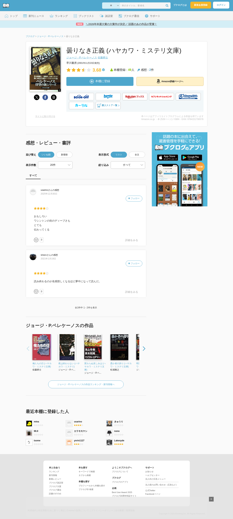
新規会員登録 (200, 5)
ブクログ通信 (55, 490)
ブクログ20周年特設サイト (124, 496)
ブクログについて (120, 471)
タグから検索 (85, 475)
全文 (137, 154)
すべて (33, 175)
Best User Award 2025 (122, 492)
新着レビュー (55, 479)
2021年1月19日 (48, 258)
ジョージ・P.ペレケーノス (81, 57)
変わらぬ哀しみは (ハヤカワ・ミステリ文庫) (95, 366)
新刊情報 (53, 475)
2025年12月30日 (49, 193)
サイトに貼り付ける (45, 116)
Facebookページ (152, 494)
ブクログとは (180, 5)
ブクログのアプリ (120, 482)
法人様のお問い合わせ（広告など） (161, 485)
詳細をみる (131, 240)
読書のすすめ (55, 493)
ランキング (54, 471)
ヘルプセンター (152, 475)
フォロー (133, 198)
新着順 (64, 154)
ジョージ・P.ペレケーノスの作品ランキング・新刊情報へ (86, 384)
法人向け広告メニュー (155, 479)
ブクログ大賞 (55, 486)
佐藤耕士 (103, 57)
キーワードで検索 (87, 471)
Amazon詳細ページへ (170, 81)
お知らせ (149, 471)
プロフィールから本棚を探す (92, 486)
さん (46, 190)
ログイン (221, 5)
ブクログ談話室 (56, 483)
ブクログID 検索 (86, 489)
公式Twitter (150, 490)
